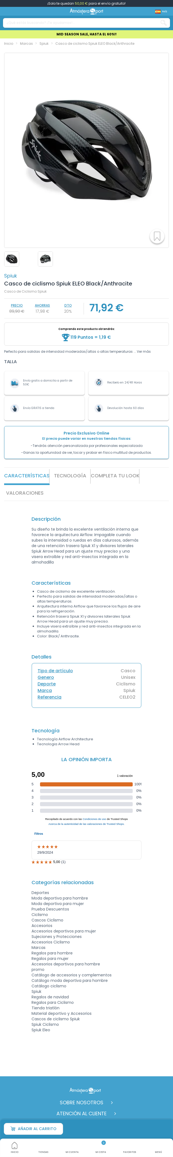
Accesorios (42, 925)
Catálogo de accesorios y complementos (72, 975)
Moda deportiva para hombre (60, 898)
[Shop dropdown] (161, 11)
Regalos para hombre (52, 953)
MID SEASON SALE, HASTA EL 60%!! (86, 34)
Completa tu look (115, 475)
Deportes (40, 892)
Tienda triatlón (45, 1008)
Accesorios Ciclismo (51, 942)
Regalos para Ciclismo (53, 1002)
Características (27, 475)
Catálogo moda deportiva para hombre (70, 980)
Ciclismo (40, 914)
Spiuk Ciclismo (45, 1024)
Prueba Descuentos (50, 909)
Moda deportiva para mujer (58, 903)
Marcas (39, 947)
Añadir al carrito (33, 1129)
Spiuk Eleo (41, 1030)
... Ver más (142, 351)
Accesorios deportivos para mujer (64, 931)
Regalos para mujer (50, 958)
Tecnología (70, 475)
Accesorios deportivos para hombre (66, 964)
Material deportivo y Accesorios (62, 1013)
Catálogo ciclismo (49, 986)
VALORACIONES (25, 492)
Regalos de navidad (50, 997)
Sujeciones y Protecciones (57, 936)
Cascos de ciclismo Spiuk (56, 1019)
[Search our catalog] (163, 23)
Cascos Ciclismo (47, 920)
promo (38, 969)
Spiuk (10, 275)
